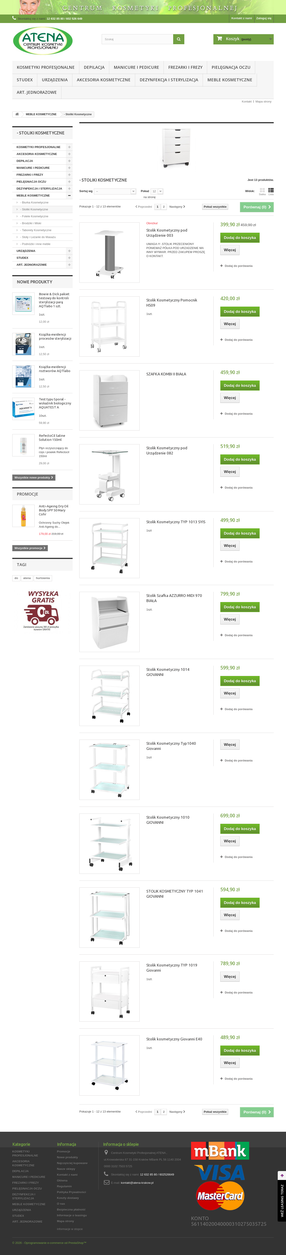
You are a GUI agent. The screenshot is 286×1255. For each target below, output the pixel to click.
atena (27, 578)
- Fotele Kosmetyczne (33, 216)
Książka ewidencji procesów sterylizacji (55, 336)
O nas (61, 1203)
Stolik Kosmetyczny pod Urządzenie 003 (166, 232)
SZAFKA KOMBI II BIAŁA (166, 374)
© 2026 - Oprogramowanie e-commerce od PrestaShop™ (49, 1243)
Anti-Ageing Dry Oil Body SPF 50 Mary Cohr (53, 510)
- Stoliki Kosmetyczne (33, 209)
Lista (271, 192)
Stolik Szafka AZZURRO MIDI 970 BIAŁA (174, 598)
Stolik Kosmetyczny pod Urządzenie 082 (166, 450)
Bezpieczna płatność (71, 1209)
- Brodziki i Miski (30, 223)
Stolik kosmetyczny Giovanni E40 (174, 1039)
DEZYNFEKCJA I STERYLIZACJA (169, 79)
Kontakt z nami (241, 18)
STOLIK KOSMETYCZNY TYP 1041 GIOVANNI (174, 893)
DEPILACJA (94, 67)
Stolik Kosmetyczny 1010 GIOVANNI (167, 819)
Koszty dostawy (68, 1198)
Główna (62, 1180)
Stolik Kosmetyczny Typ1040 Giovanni (171, 746)
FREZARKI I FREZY (185, 67)
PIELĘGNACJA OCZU (231, 67)
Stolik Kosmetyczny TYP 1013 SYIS (175, 522)
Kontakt (247, 101)
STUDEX (25, 79)
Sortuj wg (86, 191)
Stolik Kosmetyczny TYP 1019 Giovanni (171, 967)
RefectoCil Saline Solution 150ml (52, 437)
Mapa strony (263, 101)
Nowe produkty (34, 282)
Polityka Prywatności (71, 1192)
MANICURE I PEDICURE (136, 67)
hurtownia (43, 578)
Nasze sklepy (66, 1169)
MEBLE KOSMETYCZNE (229, 79)
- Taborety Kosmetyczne (35, 230)
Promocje (27, 494)
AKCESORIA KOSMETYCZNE (103, 79)
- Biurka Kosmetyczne (33, 202)
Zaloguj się (263, 18)
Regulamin (64, 1186)
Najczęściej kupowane (72, 1163)
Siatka (262, 192)
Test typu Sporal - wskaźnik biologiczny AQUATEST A (55, 403)
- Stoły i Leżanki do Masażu (37, 237)
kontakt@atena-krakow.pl (137, 1182)
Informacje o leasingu (72, 1215)
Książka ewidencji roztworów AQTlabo (54, 369)
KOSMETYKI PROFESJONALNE (46, 67)
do (16, 578)
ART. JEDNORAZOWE (37, 92)
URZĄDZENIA (55, 79)
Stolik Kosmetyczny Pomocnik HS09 (171, 302)
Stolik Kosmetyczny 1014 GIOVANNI (167, 672)
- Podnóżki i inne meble (34, 244)
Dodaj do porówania (238, 266)
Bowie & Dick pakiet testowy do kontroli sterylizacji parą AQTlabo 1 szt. (54, 300)
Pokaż (145, 191)
